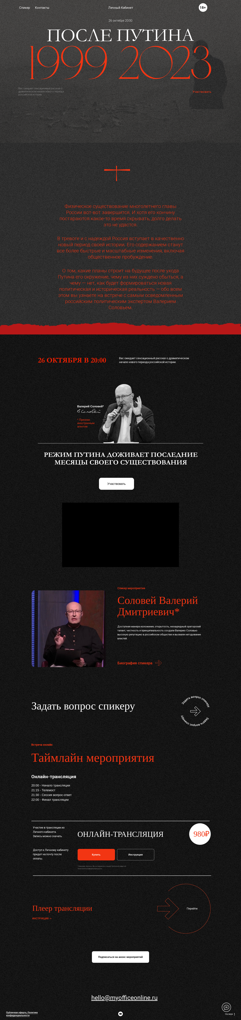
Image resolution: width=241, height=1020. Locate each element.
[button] (195, 711)
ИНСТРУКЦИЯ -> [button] (41, 918)
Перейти (192, 908)
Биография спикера (134, 663)
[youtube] (120, 1014)
